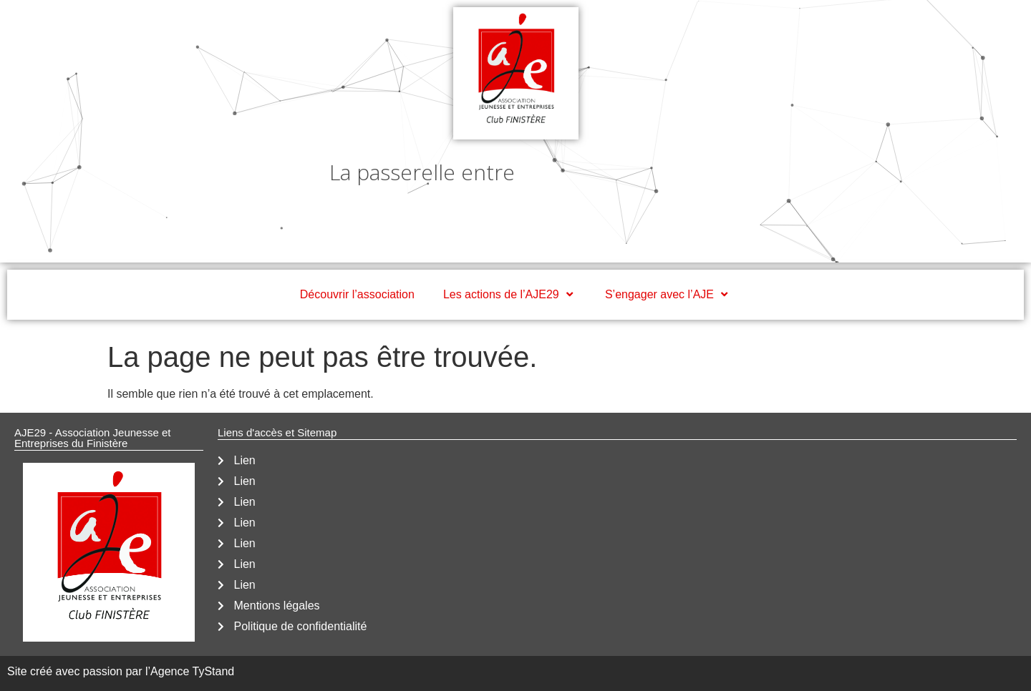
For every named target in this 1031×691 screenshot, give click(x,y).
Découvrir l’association (357, 294)
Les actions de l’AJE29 (509, 294)
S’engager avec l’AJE (668, 294)
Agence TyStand (192, 671)
